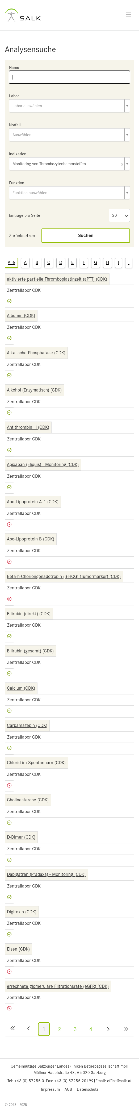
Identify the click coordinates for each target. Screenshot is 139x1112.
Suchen (86, 235)
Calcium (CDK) (21, 688)
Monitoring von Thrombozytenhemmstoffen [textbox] (67, 164)
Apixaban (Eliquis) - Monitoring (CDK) (43, 464)
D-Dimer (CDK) (21, 837)
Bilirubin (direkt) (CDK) (28, 613)
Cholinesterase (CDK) (28, 799)
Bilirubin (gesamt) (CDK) (30, 650)
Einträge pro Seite (24, 215)
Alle (11, 262)
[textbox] (69, 106)
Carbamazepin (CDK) (27, 725)
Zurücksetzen (22, 235)
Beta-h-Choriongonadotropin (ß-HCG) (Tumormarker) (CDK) (64, 576)
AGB (68, 1089)
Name (14, 67)
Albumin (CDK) (21, 315)
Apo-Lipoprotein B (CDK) (30, 539)
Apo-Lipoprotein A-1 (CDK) (32, 501)
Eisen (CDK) (18, 949)
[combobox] (69, 106)
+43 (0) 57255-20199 (74, 1080)
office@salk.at (119, 1080)
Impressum (50, 1089)
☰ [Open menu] (129, 15)
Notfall (15, 125)
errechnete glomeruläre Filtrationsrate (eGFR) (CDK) (58, 986)
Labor (14, 96)
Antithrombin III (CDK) (28, 427)
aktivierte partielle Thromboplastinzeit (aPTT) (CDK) (57, 279)
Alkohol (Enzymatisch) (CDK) (34, 390)
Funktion (16, 183)
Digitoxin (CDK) (21, 911)
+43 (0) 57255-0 (29, 1080)
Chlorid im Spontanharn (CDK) (36, 762)
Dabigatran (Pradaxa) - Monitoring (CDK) (46, 874)
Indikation (17, 154)
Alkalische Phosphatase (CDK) (36, 352)
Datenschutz (87, 1089)
